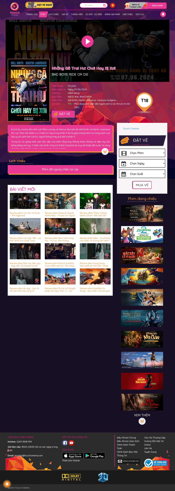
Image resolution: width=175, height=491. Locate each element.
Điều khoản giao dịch (128, 441)
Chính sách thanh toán (126, 446)
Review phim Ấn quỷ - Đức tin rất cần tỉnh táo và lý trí (24, 289)
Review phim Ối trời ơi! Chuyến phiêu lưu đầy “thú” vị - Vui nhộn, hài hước (60, 291)
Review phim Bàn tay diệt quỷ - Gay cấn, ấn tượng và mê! (25, 264)
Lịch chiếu (53, 14)
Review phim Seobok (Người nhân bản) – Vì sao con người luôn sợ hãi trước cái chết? (60, 215)
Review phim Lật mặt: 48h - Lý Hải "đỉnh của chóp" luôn (25, 239)
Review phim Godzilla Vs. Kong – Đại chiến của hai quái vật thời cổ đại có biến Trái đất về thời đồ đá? (95, 292)
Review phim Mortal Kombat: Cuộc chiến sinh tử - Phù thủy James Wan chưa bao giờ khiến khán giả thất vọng (59, 267)
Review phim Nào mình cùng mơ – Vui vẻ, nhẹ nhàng (59, 239)
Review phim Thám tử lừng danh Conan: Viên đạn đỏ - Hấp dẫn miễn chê (93, 215)
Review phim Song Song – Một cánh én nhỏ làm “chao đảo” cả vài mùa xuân (94, 266)
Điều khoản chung (126, 437)
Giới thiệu (128, 14)
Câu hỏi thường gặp (154, 437)
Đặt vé (61, 114)
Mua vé (142, 185)
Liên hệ (148, 448)
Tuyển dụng (150, 451)
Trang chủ (32, 14)
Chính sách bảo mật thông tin (127, 453)
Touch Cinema (131, 128)
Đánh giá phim (112, 14)
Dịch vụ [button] (140, 14)
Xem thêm (105, 151)
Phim (42, 14)
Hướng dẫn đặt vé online (154, 443)
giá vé (65, 14)
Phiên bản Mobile (71, 460)
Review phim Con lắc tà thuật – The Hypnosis (25, 214)
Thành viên (77, 14)
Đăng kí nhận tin (128, 461)
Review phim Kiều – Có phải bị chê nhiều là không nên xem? (95, 239)
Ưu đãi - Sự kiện (94, 14)
